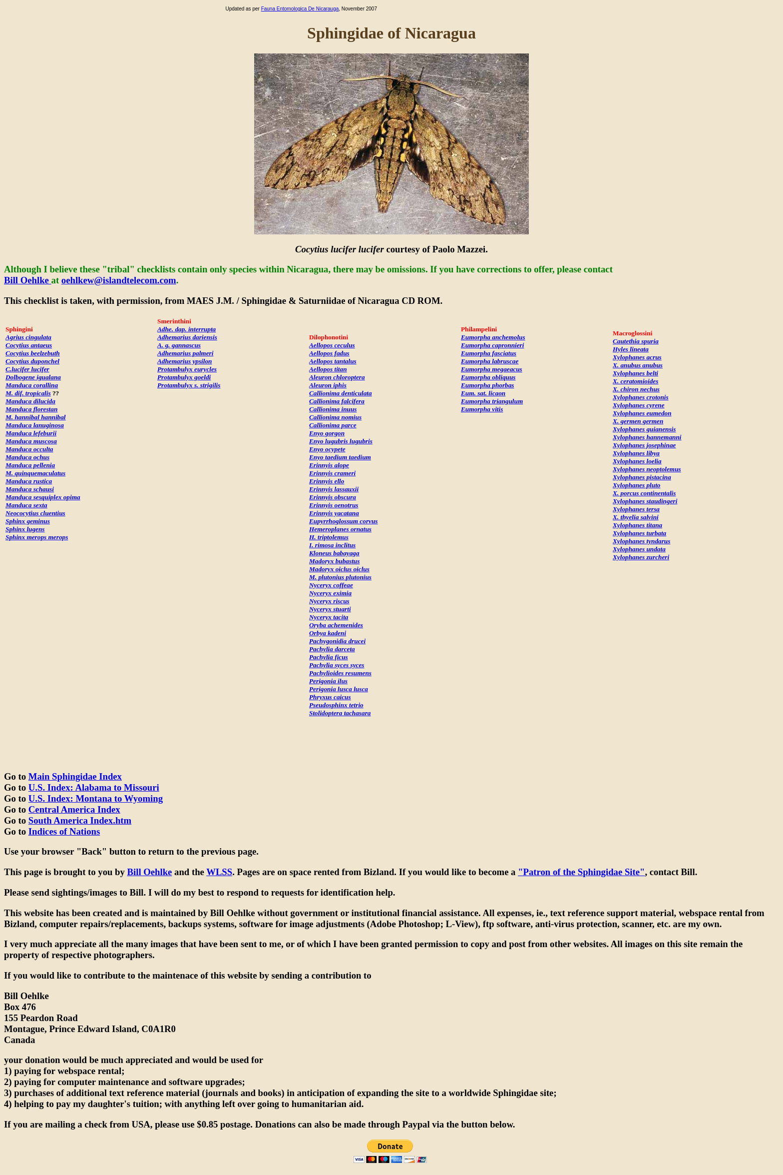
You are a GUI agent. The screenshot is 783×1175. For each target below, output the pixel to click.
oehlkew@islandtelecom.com (118, 280)
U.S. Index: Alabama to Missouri (93, 787)
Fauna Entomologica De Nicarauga (300, 8)
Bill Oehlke (27, 280)
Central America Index (74, 809)
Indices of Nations (64, 831)
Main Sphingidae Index (75, 776)
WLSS (219, 872)
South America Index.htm (79, 820)
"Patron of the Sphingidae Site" (581, 872)
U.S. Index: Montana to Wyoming (95, 798)
